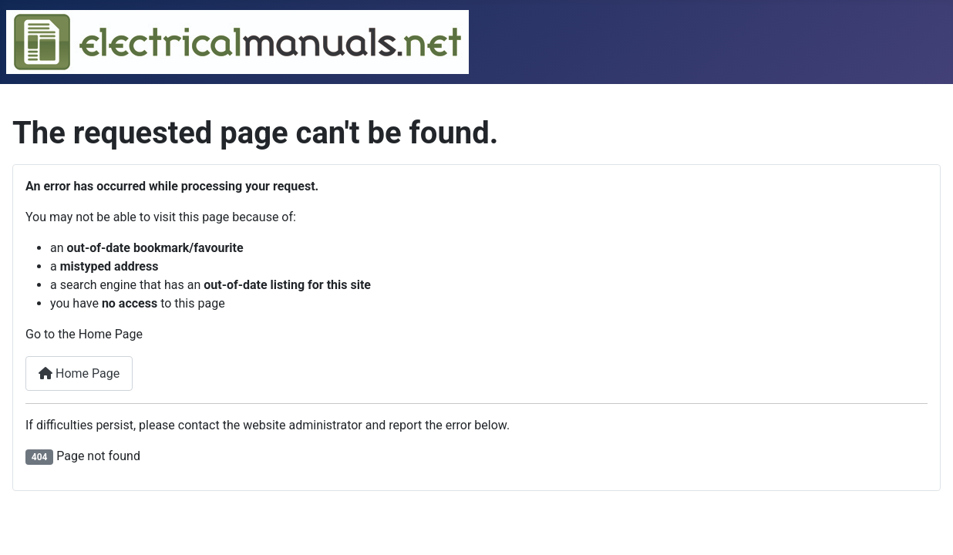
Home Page (79, 373)
